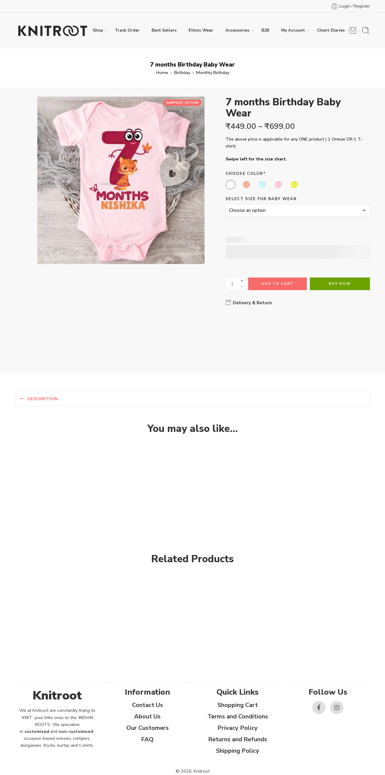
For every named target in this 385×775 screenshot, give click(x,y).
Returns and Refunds (237, 739)
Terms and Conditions (238, 716)
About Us (147, 716)
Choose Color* (246, 173)
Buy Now (340, 283)
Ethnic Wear (201, 30)
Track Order (127, 30)
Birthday (182, 73)
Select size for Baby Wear (261, 199)
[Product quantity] (232, 283)
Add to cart (277, 283)
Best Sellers (164, 30)
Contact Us (147, 705)
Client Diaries (331, 30)
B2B (265, 30)
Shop (98, 30)
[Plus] (242, 280)
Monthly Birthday (212, 73)
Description (42, 399)
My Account (293, 30)
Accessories (237, 30)
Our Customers (147, 728)
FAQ (147, 739)
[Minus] (242, 287)
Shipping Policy (237, 751)
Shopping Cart (237, 705)
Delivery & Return (249, 302)
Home (162, 73)
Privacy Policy (237, 728)
